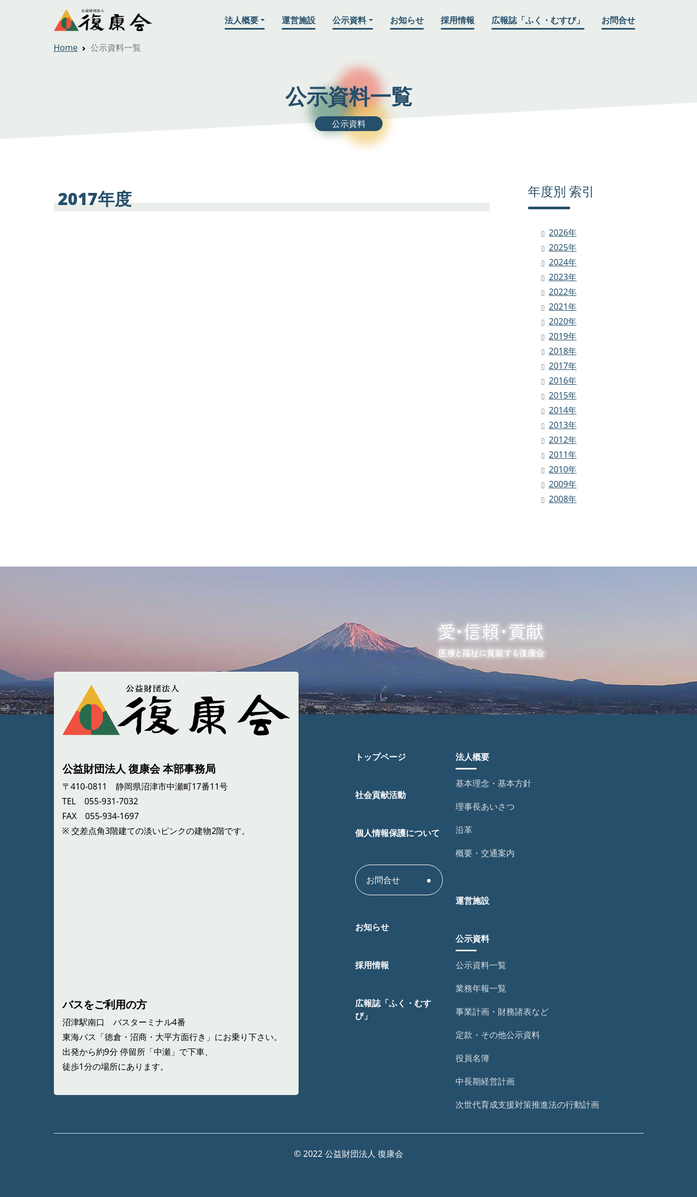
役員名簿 (472, 1058)
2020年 (563, 321)
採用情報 (458, 20)
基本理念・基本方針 (494, 783)
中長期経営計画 (485, 1081)
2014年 (563, 410)
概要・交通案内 (485, 853)
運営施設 (298, 20)
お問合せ (618, 20)
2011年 (563, 454)
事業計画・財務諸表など (502, 1011)
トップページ (380, 757)
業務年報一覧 (481, 988)
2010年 (563, 469)
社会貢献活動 (380, 795)
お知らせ (407, 20)
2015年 (563, 395)
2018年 (563, 351)
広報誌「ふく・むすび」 (537, 20)
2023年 (563, 277)
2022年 (563, 292)
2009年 (563, 484)
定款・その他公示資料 (498, 1035)
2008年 (563, 499)
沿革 (464, 830)
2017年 (563, 366)
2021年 (563, 306)
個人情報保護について (397, 833)
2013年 (563, 425)
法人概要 (241, 20)
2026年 (563, 232)
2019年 (563, 336)
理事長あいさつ (485, 806)
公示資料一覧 (481, 965)
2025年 (563, 247)
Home (66, 47)
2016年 (563, 380)
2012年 (563, 440)
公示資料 (349, 20)
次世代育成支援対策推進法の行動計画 (527, 1104)
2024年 (563, 262)
